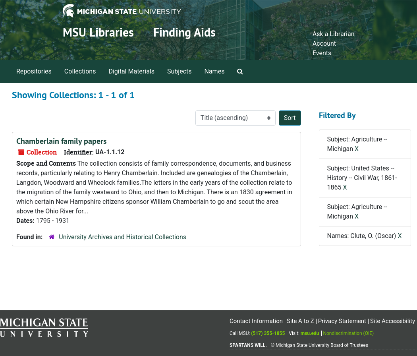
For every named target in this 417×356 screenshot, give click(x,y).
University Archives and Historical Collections (122, 237)
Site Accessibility (392, 321)
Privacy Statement (342, 321)
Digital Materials (131, 71)
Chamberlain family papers (61, 141)
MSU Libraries (98, 32)
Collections (80, 71)
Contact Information (256, 321)
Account (324, 43)
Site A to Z (300, 321)
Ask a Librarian (334, 34)
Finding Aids (184, 32)
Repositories (34, 71)
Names (215, 71)
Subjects (179, 71)
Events (322, 53)
